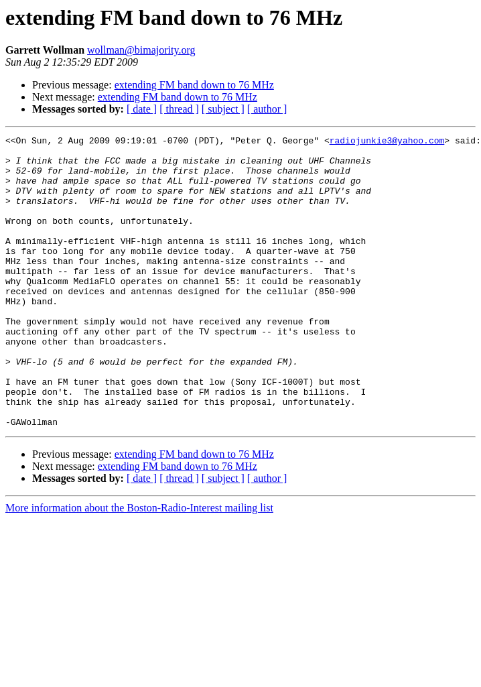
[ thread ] (179, 109)
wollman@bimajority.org (141, 50)
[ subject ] (223, 109)
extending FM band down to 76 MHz (194, 84)
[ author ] (267, 109)
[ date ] (142, 109)
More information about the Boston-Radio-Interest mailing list (139, 566)
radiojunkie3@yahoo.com (387, 142)
